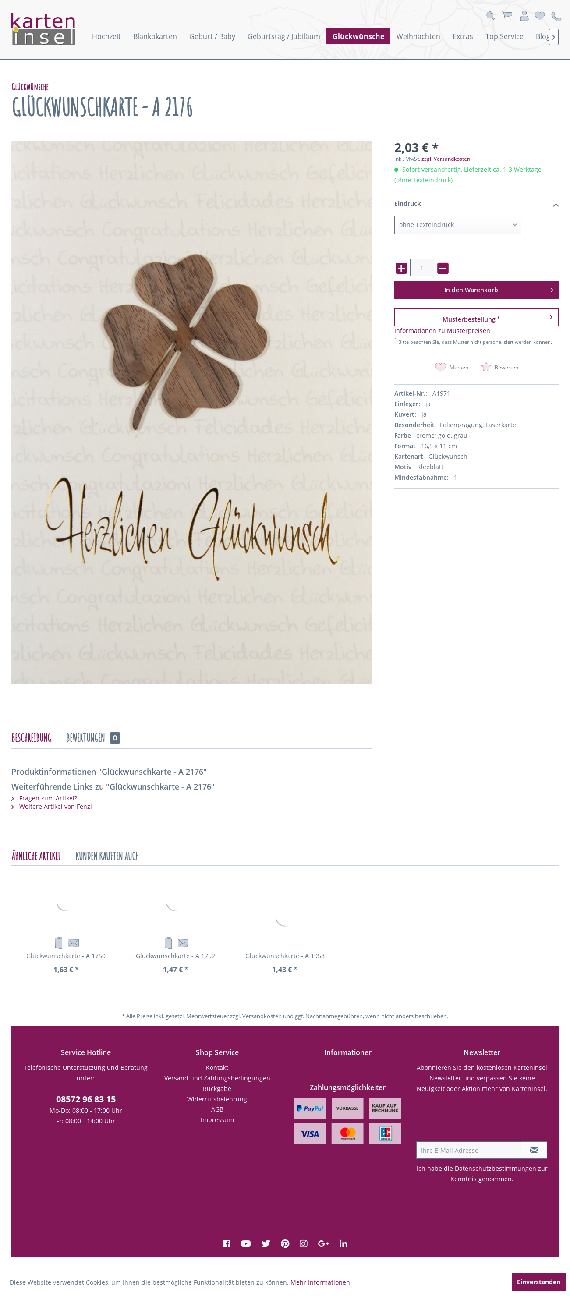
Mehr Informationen (320, 1282)
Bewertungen (93, 737)
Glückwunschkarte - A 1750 (66, 956)
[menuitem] (106, 36)
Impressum (217, 1119)
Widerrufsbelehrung (217, 1099)
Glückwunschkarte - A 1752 (175, 956)
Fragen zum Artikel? (44, 798)
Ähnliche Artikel (35, 856)
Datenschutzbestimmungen (495, 1168)
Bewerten (499, 367)
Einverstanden (538, 1282)
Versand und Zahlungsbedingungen (217, 1078)
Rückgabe (217, 1088)
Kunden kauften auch (107, 856)
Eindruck (476, 204)
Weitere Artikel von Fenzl (51, 806)
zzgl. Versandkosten (445, 159)
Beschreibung (31, 737)
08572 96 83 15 (86, 1099)
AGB (217, 1109)
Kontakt (217, 1067)
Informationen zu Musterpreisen (442, 330)
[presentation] (482, 1120)
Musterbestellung (497, 316)
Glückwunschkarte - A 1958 (285, 956)
